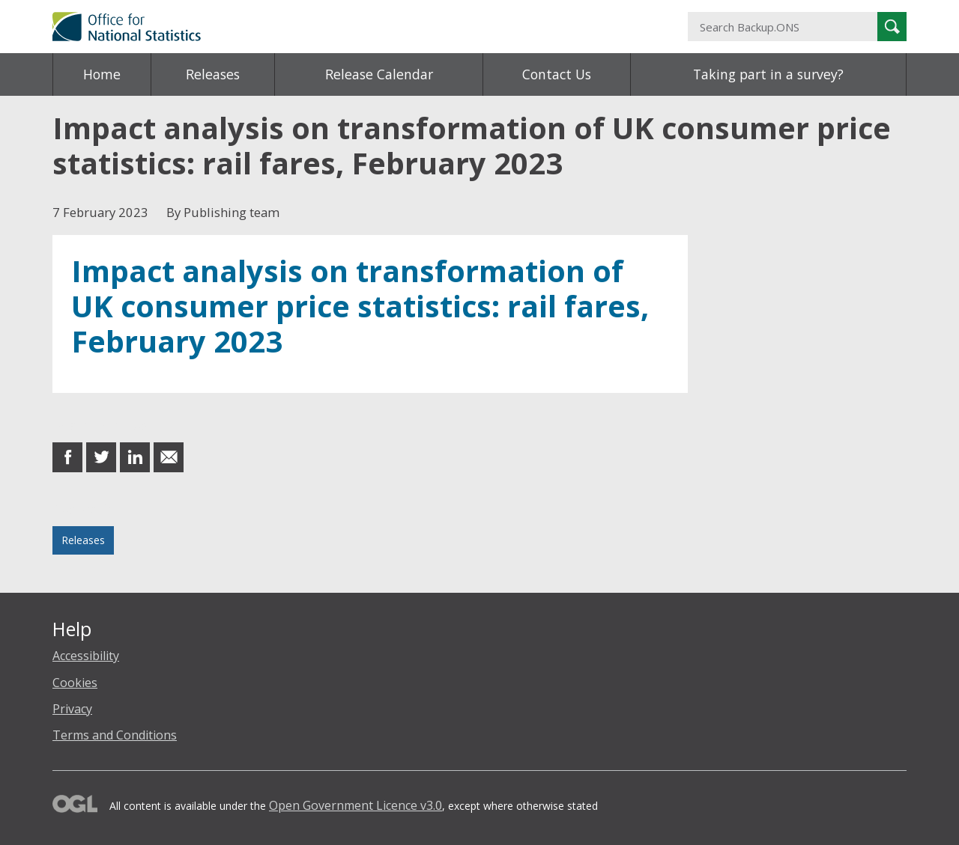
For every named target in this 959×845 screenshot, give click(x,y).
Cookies (74, 682)
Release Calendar (379, 74)
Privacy (72, 709)
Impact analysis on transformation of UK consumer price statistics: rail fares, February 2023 (360, 306)
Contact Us (556, 74)
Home (102, 74)
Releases (213, 74)
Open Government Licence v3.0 (355, 805)
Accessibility (85, 655)
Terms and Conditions (114, 735)
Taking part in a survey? (768, 74)
